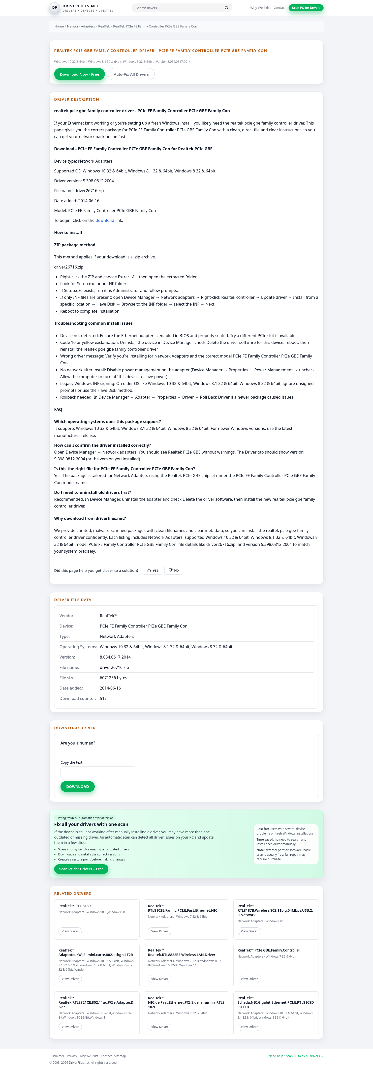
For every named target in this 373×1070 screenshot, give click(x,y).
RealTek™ (108, 615)
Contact (280, 7)
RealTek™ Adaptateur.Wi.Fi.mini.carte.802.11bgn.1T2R (95, 952)
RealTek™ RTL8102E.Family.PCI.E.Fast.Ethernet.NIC (182, 908)
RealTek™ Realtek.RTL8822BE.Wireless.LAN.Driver (181, 952)
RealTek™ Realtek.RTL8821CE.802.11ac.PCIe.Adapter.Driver (96, 1002)
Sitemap (120, 1056)
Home (59, 26)
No (174, 570)
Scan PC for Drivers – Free (81, 869)
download (105, 220)
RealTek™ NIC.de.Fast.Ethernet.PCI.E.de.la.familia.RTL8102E (186, 1002)
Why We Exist (260, 7)
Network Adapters (81, 26)
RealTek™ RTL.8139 (74, 905)
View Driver (70, 931)
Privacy (72, 1056)
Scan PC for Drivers (306, 8)
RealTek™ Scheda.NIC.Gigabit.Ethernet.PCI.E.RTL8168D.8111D (276, 1002)
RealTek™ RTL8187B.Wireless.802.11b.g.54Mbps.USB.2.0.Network (275, 910)
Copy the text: (71, 762)
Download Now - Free (79, 74)
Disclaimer (56, 1056)
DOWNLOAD (77, 786)
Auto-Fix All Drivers (131, 74)
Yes (152, 570)
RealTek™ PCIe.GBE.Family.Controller (269, 950)
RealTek (104, 26)
